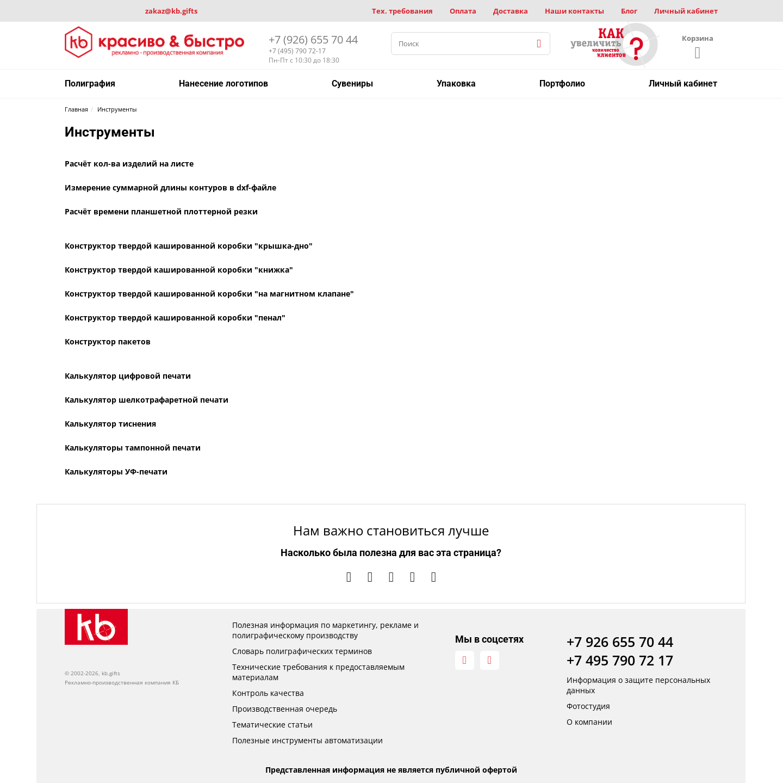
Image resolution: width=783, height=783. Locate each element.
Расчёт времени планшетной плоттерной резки (161, 211)
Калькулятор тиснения (110, 423)
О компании (589, 722)
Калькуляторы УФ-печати (116, 471)
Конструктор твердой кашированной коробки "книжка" (179, 269)
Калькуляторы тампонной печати (133, 447)
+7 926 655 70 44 (620, 641)
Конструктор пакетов (108, 341)
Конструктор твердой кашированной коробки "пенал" (175, 317)
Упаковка (456, 83)
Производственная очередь (284, 709)
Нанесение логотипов (223, 83)
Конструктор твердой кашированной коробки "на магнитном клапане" (209, 293)
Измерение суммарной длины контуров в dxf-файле (170, 187)
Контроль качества (268, 693)
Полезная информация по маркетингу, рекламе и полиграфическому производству (325, 630)
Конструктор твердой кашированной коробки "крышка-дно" (189, 246)
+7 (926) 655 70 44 (313, 39)
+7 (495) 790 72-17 (297, 51)
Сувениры (352, 83)
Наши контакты (574, 11)
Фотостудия (588, 706)
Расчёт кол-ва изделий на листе (129, 163)
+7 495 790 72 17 (620, 660)
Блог (629, 11)
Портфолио (562, 83)
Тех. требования (402, 11)
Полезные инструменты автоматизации (307, 740)
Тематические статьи (272, 724)
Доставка (510, 11)
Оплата (463, 11)
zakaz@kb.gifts (171, 11)
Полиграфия (90, 83)
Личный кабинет (686, 11)
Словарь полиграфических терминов (302, 651)
